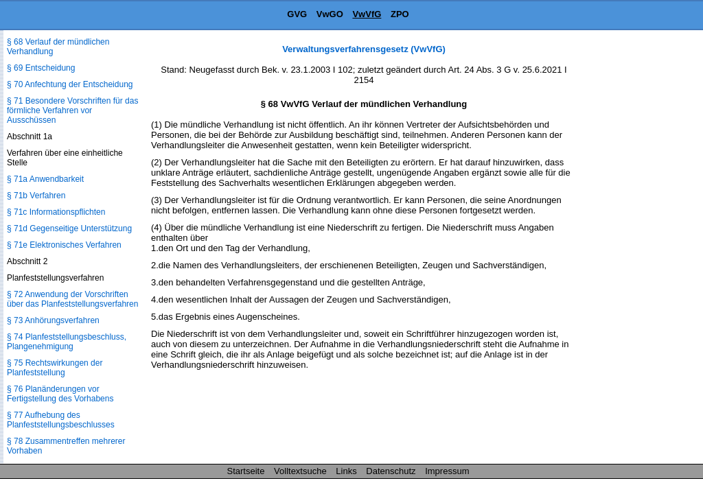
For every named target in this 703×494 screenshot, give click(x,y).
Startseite (246, 471)
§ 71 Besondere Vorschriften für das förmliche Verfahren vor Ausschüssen (72, 110)
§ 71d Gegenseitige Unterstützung (69, 228)
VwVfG (366, 14)
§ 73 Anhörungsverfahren (53, 320)
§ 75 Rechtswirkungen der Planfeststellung (54, 367)
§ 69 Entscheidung (41, 68)
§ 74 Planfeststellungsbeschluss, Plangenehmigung (66, 341)
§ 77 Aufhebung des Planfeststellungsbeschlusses (61, 420)
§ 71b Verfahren (36, 195)
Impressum (447, 471)
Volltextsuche (300, 471)
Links (346, 471)
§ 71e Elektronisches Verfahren (64, 245)
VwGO (329, 14)
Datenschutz (390, 471)
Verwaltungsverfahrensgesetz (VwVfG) (364, 49)
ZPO (400, 14)
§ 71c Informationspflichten (56, 212)
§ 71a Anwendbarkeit (45, 179)
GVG (297, 14)
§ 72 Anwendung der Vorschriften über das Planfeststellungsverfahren (72, 299)
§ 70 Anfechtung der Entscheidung (69, 84)
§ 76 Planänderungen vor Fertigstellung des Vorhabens (60, 393)
